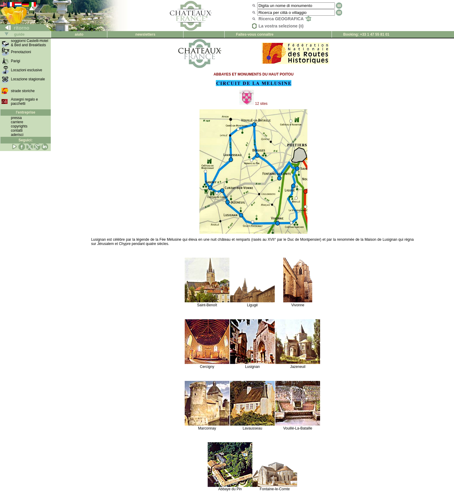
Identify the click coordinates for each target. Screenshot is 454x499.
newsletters (145, 34)
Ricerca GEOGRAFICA (284, 18)
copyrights (19, 126)
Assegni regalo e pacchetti (24, 101)
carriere (17, 122)
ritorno (14, 28)
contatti (17, 130)
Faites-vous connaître (255, 34)
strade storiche (23, 91)
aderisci (17, 135)
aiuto (79, 34)
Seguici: (25, 140)
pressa (16, 118)
